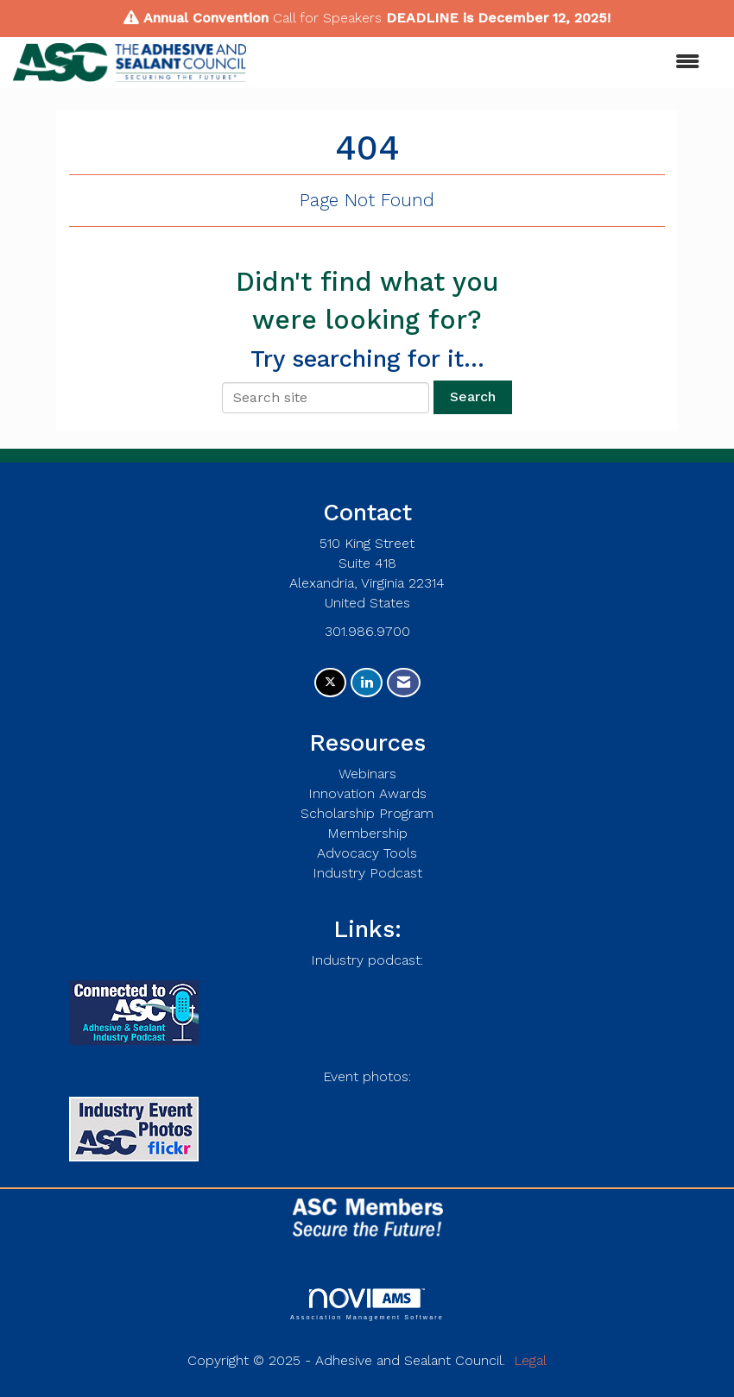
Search (473, 396)
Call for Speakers (327, 17)
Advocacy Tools (367, 853)
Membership (367, 833)
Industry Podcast (367, 873)
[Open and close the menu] (481, 62)
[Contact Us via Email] (404, 683)
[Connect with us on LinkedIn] (367, 683)
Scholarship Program (367, 813)
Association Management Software (367, 1304)
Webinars (367, 773)
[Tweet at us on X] (330, 683)
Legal (530, 1360)
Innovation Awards (367, 793)
